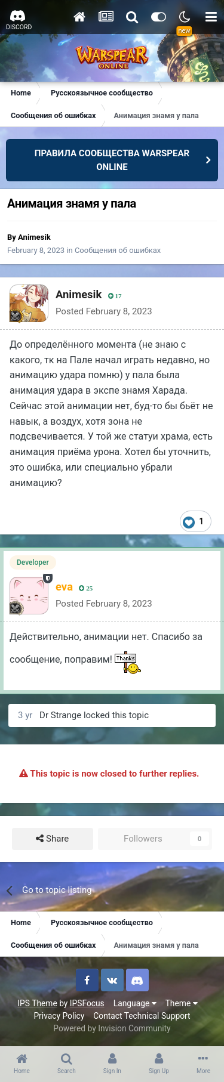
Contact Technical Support (141, 1016)
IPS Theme (37, 1003)
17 (115, 296)
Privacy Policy (58, 1016)
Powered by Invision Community (111, 1028)
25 (86, 588)
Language (135, 1003)
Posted (104, 311)
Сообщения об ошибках (118, 250)
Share (52, 838)
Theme (181, 1003)
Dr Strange (60, 715)
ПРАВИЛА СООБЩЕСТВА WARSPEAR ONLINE (112, 160)
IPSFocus (87, 1003)
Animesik (34, 237)
